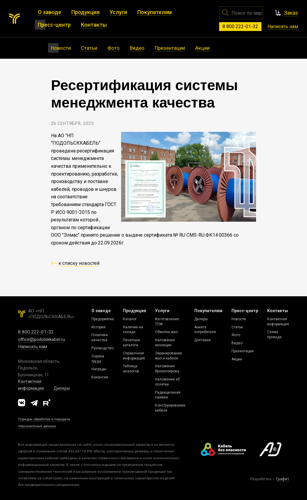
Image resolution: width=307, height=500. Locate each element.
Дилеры (62, 388)
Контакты (277, 310)
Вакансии (99, 377)
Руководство (102, 348)
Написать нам (282, 26)
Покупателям (208, 310)
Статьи (237, 327)
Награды (98, 369)
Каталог (130, 319)
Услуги (162, 310)
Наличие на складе (133, 329)
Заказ (291, 13)
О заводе (101, 310)
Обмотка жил (166, 332)
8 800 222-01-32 (240, 26)
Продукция (134, 310)
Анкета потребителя (205, 329)
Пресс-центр (244, 310)
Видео (237, 343)
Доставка (202, 340)
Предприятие (102, 319)
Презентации (242, 351)
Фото (235, 335)
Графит (282, 479)
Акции (236, 359)
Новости (238, 319)
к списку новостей (79, 263)
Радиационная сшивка (167, 395)
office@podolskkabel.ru (41, 339)
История (98, 327)
